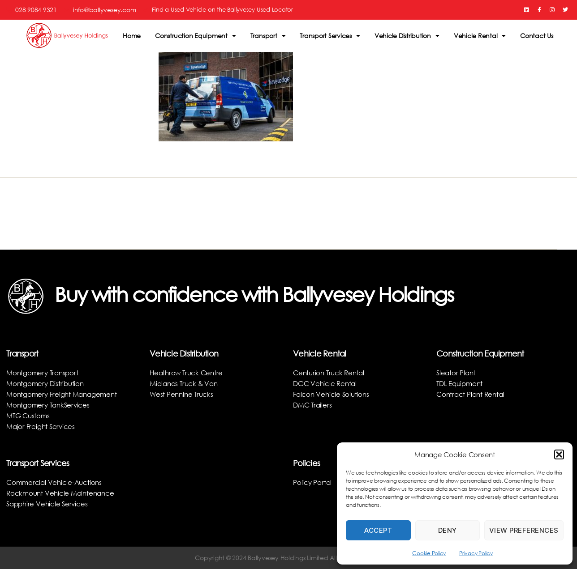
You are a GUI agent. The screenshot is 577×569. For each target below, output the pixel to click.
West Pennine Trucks (182, 394)
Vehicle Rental (480, 35)
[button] (559, 454)
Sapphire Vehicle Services (48, 503)
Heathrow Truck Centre (188, 372)
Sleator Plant (456, 372)
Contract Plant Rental (472, 394)
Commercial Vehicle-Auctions (55, 482)
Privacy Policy (476, 553)
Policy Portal (312, 482)
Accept (378, 530)
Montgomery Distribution (46, 383)
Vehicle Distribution (407, 35)
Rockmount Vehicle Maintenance (62, 492)
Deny (447, 530)
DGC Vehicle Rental (326, 383)
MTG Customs (29, 415)
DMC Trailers (313, 404)
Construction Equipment (195, 35)
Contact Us (536, 35)
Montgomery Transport (44, 372)
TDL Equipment (461, 383)
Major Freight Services (42, 426)
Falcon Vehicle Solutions (332, 394)
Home (132, 35)
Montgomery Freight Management (64, 394)
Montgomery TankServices (50, 404)
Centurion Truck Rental (330, 372)
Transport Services (330, 35)
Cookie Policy (429, 553)
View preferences (524, 530)
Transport (268, 35)
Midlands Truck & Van (186, 383)
